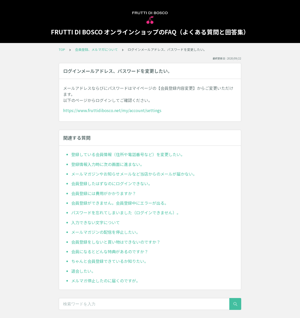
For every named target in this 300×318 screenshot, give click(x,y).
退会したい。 (83, 271)
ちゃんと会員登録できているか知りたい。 (109, 261)
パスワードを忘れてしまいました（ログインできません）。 (126, 212)
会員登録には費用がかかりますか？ (103, 193)
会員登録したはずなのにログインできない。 (111, 183)
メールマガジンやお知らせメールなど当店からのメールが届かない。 (134, 174)
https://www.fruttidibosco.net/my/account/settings (112, 110)
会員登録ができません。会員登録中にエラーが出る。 (119, 203)
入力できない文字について (95, 222)
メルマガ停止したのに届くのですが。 (105, 281)
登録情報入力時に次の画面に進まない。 (107, 164)
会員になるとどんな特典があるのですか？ (109, 251)
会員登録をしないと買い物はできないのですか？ (115, 242)
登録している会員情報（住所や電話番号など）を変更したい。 (128, 154)
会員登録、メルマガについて (96, 49)
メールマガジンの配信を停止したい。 (105, 232)
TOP (62, 49)
